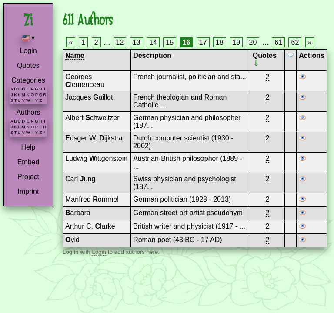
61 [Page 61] (278, 42)
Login (28, 50)
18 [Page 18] (220, 42)
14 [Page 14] (153, 42)
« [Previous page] (71, 42)
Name (74, 55)
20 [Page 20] (253, 42)
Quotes (28, 65)
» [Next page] (310, 42)
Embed (28, 162)
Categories (28, 80)
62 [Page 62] (295, 42)
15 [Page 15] (170, 42)
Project (28, 176)
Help (28, 147)
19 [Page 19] (236, 42)
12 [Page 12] (120, 42)
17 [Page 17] (203, 42)
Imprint (28, 191)
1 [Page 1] (83, 42)
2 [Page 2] (96, 42)
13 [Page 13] (136, 42)
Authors (28, 112)
